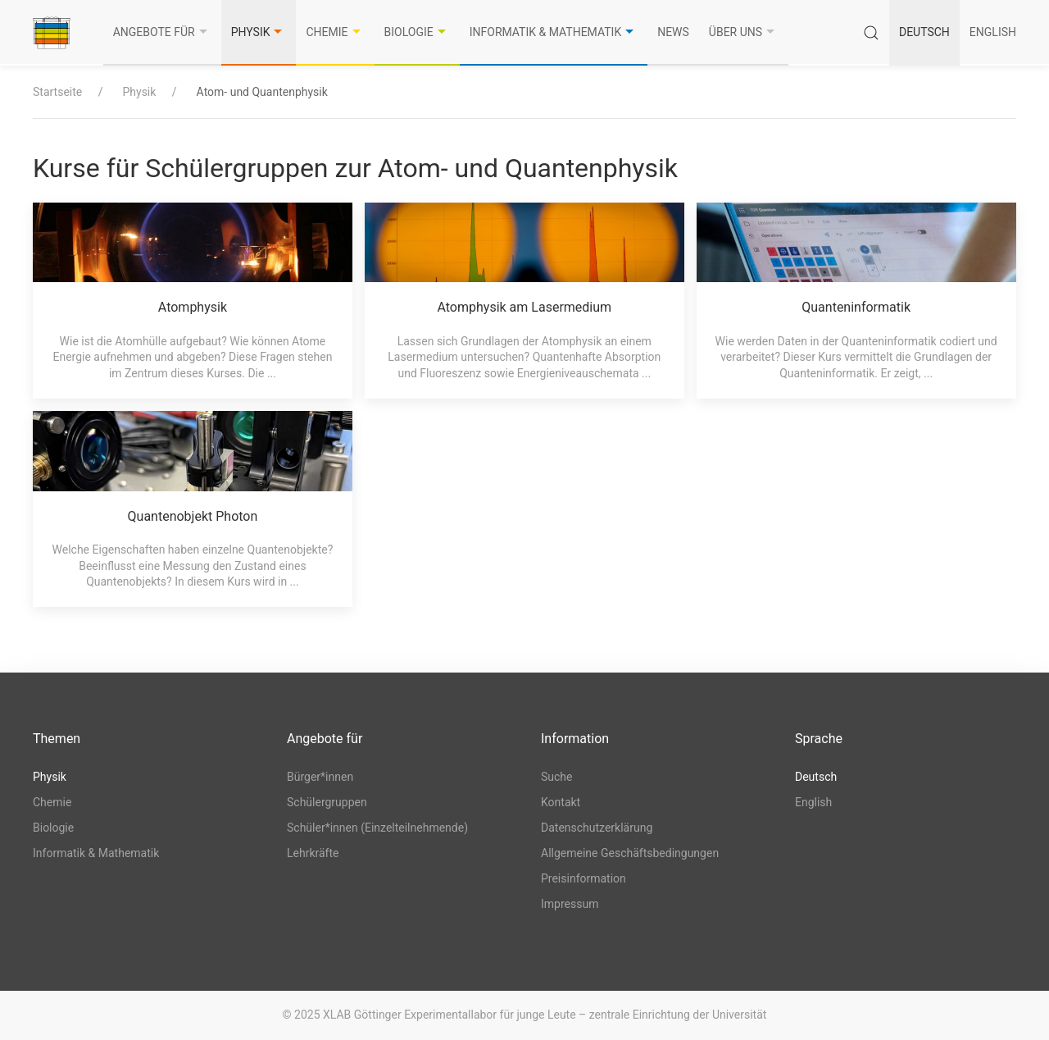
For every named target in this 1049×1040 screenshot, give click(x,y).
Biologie (417, 32)
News (673, 32)
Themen (56, 738)
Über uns (744, 32)
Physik (259, 32)
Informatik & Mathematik (554, 32)
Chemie (335, 32)
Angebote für (162, 32)
